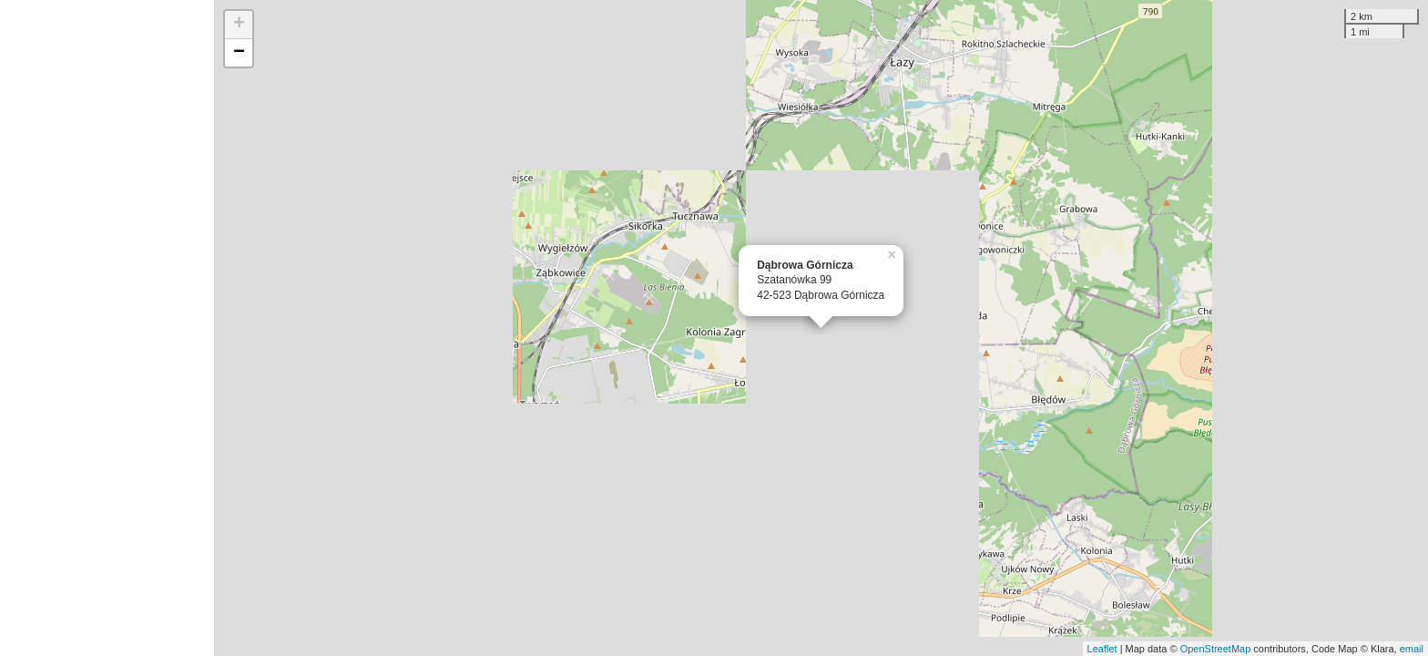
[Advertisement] (107, 328)
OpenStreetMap (1215, 648)
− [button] (239, 53)
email (1411, 648)
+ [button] (239, 24)
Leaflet (1102, 648)
